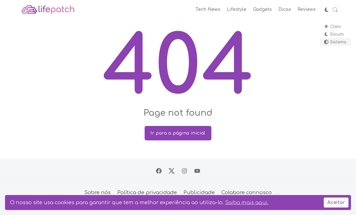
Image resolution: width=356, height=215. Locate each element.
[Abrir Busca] (335, 9)
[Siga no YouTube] (197, 171)
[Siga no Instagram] (184, 171)
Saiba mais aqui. (246, 202)
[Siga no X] (171, 171)
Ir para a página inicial (178, 133)
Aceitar (336, 202)
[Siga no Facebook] (159, 171)
